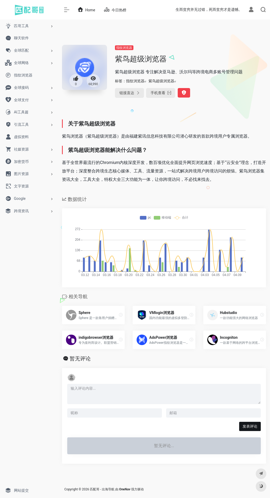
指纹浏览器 (124, 48)
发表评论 (250, 426)
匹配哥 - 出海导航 (102, 489)
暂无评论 (80, 358)
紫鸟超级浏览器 (161, 81)
